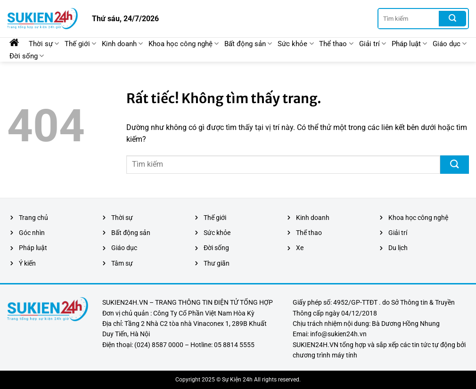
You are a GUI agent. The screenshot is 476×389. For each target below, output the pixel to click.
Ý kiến (27, 263)
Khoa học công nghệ (183, 43)
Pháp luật (409, 43)
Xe (300, 247)
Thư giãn (217, 263)
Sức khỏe (295, 43)
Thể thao (336, 43)
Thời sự (44, 43)
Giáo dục (450, 43)
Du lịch (398, 247)
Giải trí (372, 43)
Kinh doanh (122, 43)
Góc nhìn (32, 232)
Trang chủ (33, 217)
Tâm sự (122, 263)
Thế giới (80, 43)
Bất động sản (248, 43)
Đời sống (26, 55)
